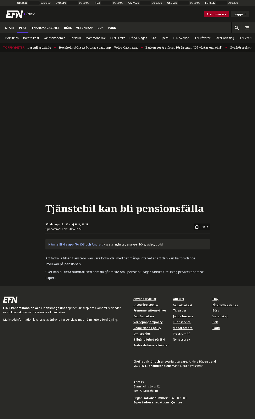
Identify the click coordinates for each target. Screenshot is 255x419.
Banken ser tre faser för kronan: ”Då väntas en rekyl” (186, 47)
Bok (215, 322)
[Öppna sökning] (236, 27)
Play (215, 299)
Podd (216, 328)
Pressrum (181, 334)
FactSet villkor (143, 316)
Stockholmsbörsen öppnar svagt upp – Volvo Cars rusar (101, 47)
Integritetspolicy (146, 305)
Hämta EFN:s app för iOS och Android (75, 244)
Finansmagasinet (225, 305)
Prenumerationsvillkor (149, 310)
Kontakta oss (182, 305)
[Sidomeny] (247, 27)
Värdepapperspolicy (148, 322)
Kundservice (182, 322)
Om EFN (178, 299)
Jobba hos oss (183, 316)
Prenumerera (216, 14)
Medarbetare (183, 328)
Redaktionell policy (147, 328)
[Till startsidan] (21, 14)
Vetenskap (220, 316)
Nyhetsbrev (181, 339)
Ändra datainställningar (151, 345)
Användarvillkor (144, 299)
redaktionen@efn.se (168, 402)
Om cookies (141, 334)
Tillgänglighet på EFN (149, 339)
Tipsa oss (180, 310)
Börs (215, 310)
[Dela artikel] (202, 227)
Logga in (240, 14)
